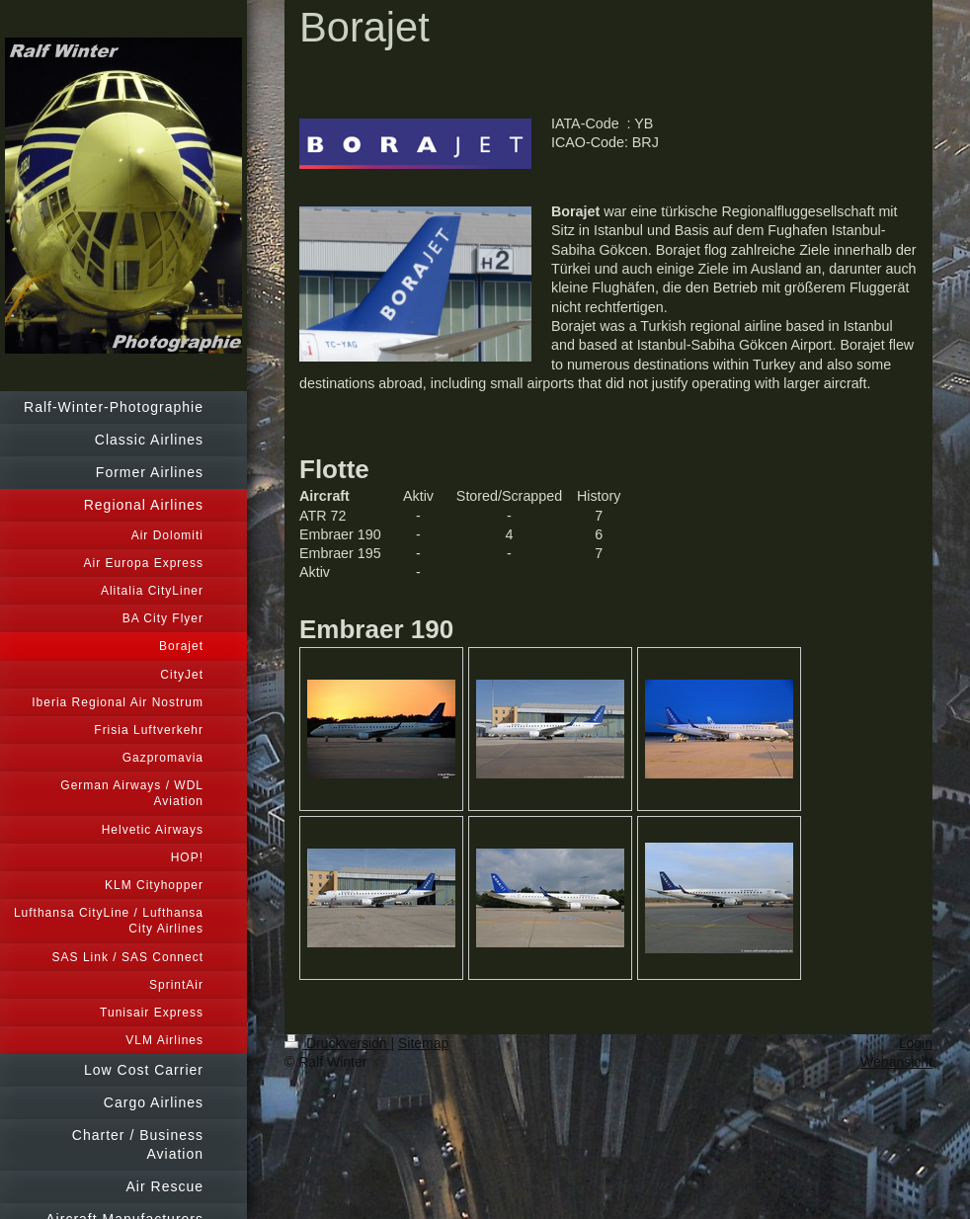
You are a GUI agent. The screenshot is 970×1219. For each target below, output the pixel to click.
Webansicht (896, 1062)
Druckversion (337, 1043)
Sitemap (423, 1043)
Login (915, 1043)
